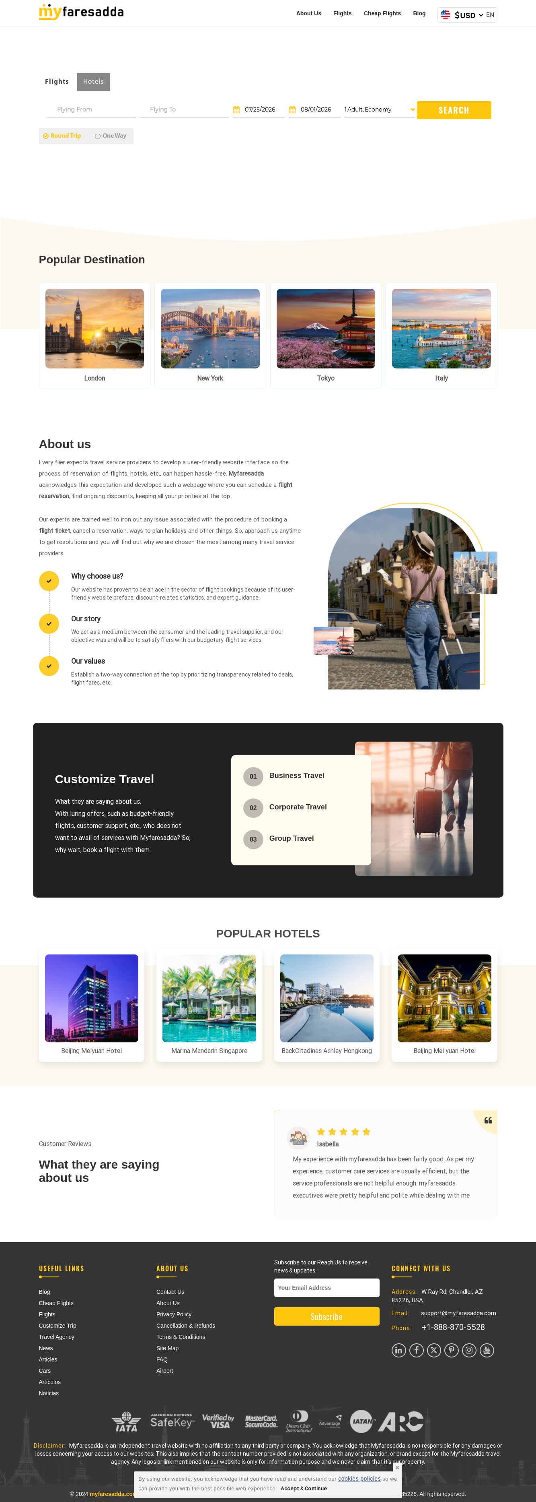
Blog (419, 13)
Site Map (167, 1348)
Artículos (50, 1382)
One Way (110, 136)
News (46, 1348)
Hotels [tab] (93, 82)
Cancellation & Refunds (185, 1325)
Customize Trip (57, 1325)
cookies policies (359, 1478)
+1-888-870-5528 (453, 1327)
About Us (308, 13)
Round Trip (62, 136)
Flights (342, 13)
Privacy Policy (173, 1314)
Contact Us (170, 1292)
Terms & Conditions (180, 1337)
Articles (48, 1359)
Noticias (49, 1393)
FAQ (162, 1359)
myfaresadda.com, (114, 1494)
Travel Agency (56, 1337)
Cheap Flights (382, 13)
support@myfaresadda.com (458, 1313)
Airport (164, 1371)
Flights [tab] (57, 82)
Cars (45, 1371)
